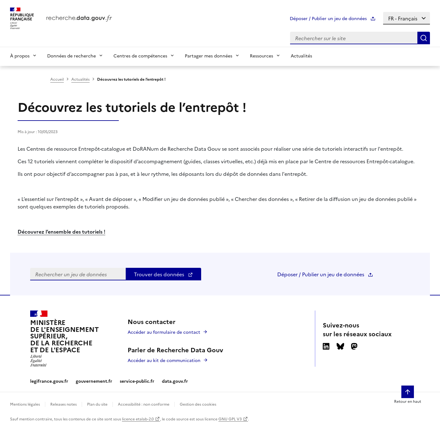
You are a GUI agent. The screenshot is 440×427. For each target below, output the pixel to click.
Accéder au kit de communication (164, 360)
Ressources (261, 55)
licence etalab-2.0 (138, 418)
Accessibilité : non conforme (143, 404)
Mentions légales (25, 404)
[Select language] (406, 18)
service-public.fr (137, 381)
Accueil (57, 79)
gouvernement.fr (94, 381)
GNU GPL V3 (230, 418)
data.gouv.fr (175, 381)
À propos (20, 55)
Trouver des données (163, 274)
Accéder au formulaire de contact (164, 332)
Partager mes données (208, 55)
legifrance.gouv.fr (49, 381)
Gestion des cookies (198, 404)
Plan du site (97, 404)
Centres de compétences (140, 55)
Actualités (301, 55)
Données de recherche (71, 55)
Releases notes (63, 404)
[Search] (423, 38)
